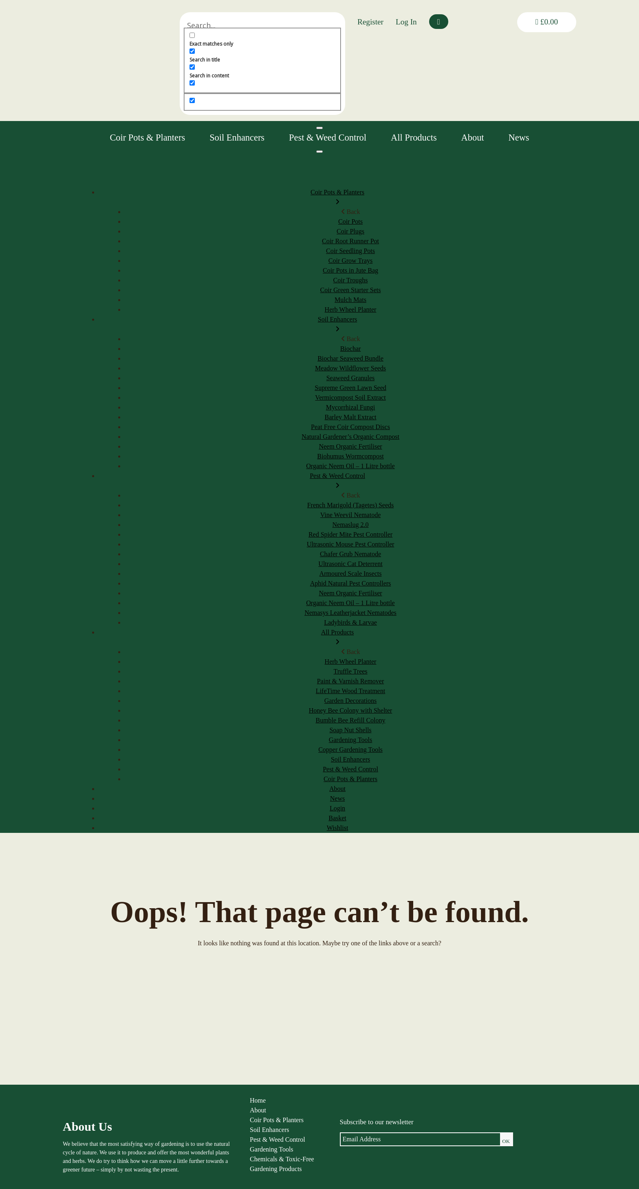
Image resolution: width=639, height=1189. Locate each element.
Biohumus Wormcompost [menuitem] (350, 456)
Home (199, 1103)
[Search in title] (255, 51)
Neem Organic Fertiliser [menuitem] (350, 446)
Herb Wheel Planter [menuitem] (351, 309)
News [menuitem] (337, 798)
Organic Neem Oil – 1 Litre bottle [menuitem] (350, 465)
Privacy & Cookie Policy (442, 1122)
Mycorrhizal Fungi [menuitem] (350, 407)
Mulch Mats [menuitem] (350, 299)
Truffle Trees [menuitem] (350, 671)
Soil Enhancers (236, 137)
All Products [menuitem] (337, 638)
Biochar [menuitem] (350, 348)
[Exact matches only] (255, 35)
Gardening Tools (213, 1152)
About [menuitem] (337, 788)
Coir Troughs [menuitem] (350, 280)
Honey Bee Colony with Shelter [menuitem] (350, 710)
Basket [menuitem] (337, 818)
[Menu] (319, 151)
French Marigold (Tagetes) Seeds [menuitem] (350, 505)
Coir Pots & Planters (147, 137)
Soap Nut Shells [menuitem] (350, 730)
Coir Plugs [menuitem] (350, 231)
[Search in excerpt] (255, 83)
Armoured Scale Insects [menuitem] (351, 573)
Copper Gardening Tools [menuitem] (350, 749)
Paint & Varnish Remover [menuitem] (350, 681)
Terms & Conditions (436, 1132)
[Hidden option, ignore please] (255, 100)
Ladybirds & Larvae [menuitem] (350, 622)
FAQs (417, 1152)
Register (370, 22)
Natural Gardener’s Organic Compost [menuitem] (350, 436)
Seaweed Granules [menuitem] (350, 377)
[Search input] (294, 25)
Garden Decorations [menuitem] (350, 700)
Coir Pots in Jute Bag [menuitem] (350, 270)
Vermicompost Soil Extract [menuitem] (350, 397)
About (472, 137)
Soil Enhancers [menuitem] (337, 325)
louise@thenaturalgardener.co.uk (537, 1172)
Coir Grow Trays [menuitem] (350, 260)
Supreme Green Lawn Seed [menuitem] (350, 387)
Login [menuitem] (337, 808)
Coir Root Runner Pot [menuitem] (350, 241)
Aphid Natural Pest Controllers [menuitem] (350, 583)
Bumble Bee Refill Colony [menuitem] (350, 720)
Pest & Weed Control (327, 137)
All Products (414, 137)
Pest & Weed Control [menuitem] (337, 481)
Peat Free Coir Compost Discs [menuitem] (350, 426)
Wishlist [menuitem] (337, 827)
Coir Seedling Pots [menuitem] (350, 250)
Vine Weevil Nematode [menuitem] (350, 514)
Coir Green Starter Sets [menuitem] (350, 289)
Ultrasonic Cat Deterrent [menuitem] (350, 563)
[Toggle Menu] (319, 128)
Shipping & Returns (436, 1142)
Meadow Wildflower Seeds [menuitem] (350, 368)
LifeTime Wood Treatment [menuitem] (350, 690)
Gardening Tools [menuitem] (350, 739)
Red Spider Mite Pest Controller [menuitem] (350, 534)
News (519, 137)
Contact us (423, 1171)
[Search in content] (255, 67)
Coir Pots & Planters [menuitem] (337, 198)
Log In (406, 22)
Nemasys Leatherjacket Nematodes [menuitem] (350, 612)
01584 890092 (515, 1164)
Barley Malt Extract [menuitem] (350, 417)
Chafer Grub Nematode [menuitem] (350, 553)
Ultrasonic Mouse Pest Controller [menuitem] (350, 544)
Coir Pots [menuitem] (350, 221)
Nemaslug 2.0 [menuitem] (351, 524)
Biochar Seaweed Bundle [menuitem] (350, 358)
